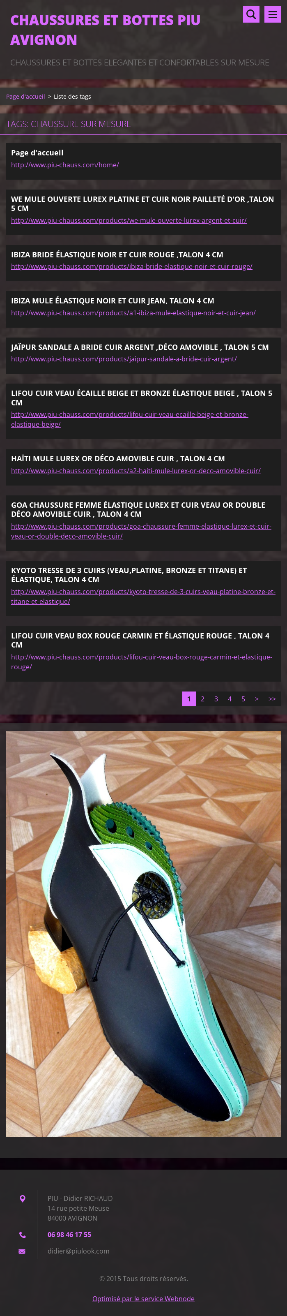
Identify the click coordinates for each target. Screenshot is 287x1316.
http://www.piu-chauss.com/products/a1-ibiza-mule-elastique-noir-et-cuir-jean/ (133, 312)
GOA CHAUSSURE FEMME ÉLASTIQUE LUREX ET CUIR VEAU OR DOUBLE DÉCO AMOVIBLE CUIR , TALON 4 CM (138, 509)
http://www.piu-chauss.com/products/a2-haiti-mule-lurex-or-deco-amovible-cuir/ (136, 470)
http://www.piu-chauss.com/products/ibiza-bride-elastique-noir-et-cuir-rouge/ (132, 266)
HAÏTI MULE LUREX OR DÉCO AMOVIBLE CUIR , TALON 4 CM (118, 458)
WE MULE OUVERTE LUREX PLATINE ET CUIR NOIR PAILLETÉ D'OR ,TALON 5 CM (142, 203)
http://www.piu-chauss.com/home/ (65, 164)
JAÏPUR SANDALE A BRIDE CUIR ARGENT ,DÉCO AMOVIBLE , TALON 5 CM (140, 347)
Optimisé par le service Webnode (143, 1298)
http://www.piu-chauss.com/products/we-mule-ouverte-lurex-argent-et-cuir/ (129, 220)
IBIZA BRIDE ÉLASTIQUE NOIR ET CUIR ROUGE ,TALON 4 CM (117, 254)
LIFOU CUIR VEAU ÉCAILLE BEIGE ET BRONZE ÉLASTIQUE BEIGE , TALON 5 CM (141, 397)
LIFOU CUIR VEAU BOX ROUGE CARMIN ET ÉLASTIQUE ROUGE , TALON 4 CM (140, 640)
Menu (272, 14)
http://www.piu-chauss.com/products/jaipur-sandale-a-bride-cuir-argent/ (124, 358)
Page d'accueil (25, 96)
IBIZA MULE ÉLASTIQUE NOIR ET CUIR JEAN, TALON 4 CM (112, 300)
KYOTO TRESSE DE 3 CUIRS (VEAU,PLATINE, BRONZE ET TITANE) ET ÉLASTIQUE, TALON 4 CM (129, 575)
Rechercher (251, 14)
